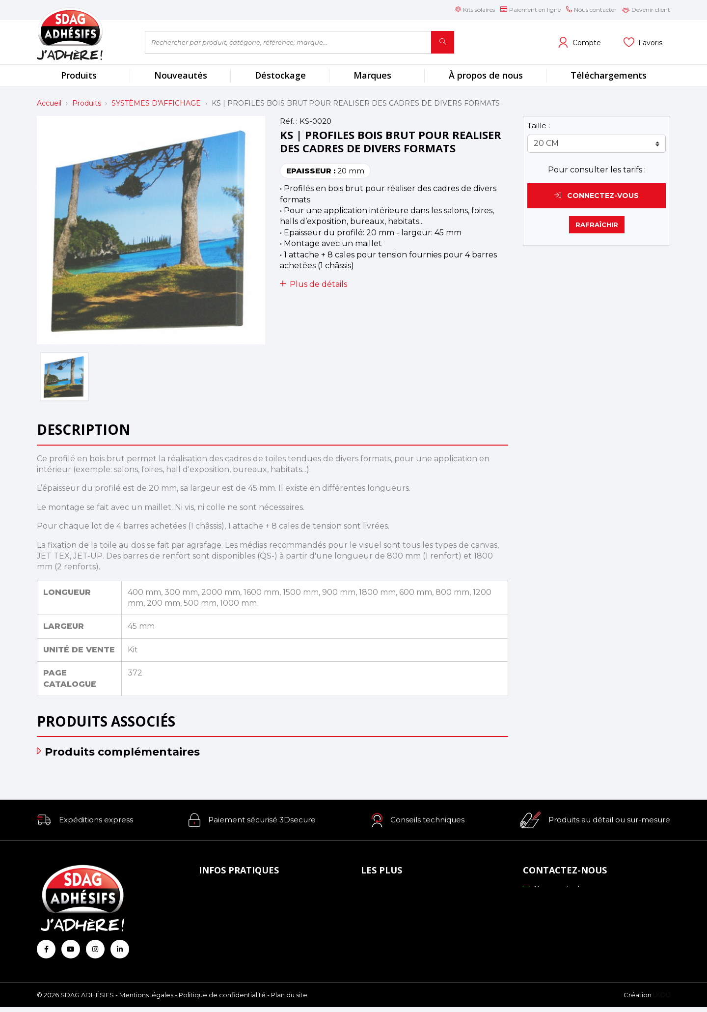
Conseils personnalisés (402, 945)
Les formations (390, 931)
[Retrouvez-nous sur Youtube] (70, 949)
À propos (217, 890)
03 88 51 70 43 (553, 902)
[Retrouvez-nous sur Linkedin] (119, 949)
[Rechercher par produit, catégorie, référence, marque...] (288, 42)
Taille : (538, 125)
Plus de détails (313, 284)
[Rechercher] (442, 42)
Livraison (217, 917)
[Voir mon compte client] (579, 42)
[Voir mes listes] (643, 42)
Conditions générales (238, 931)
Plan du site (289, 1000)
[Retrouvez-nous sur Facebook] (46, 949)
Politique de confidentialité (222, 1000)
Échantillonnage (392, 904)
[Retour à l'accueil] (83, 33)
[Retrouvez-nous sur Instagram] (95, 949)
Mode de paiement (235, 904)
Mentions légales (146, 1000)
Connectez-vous (596, 195)
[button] (85, 820)
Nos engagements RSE (405, 890)
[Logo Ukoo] (661, 999)
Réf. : (289, 121)
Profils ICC (382, 917)
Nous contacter (555, 888)
